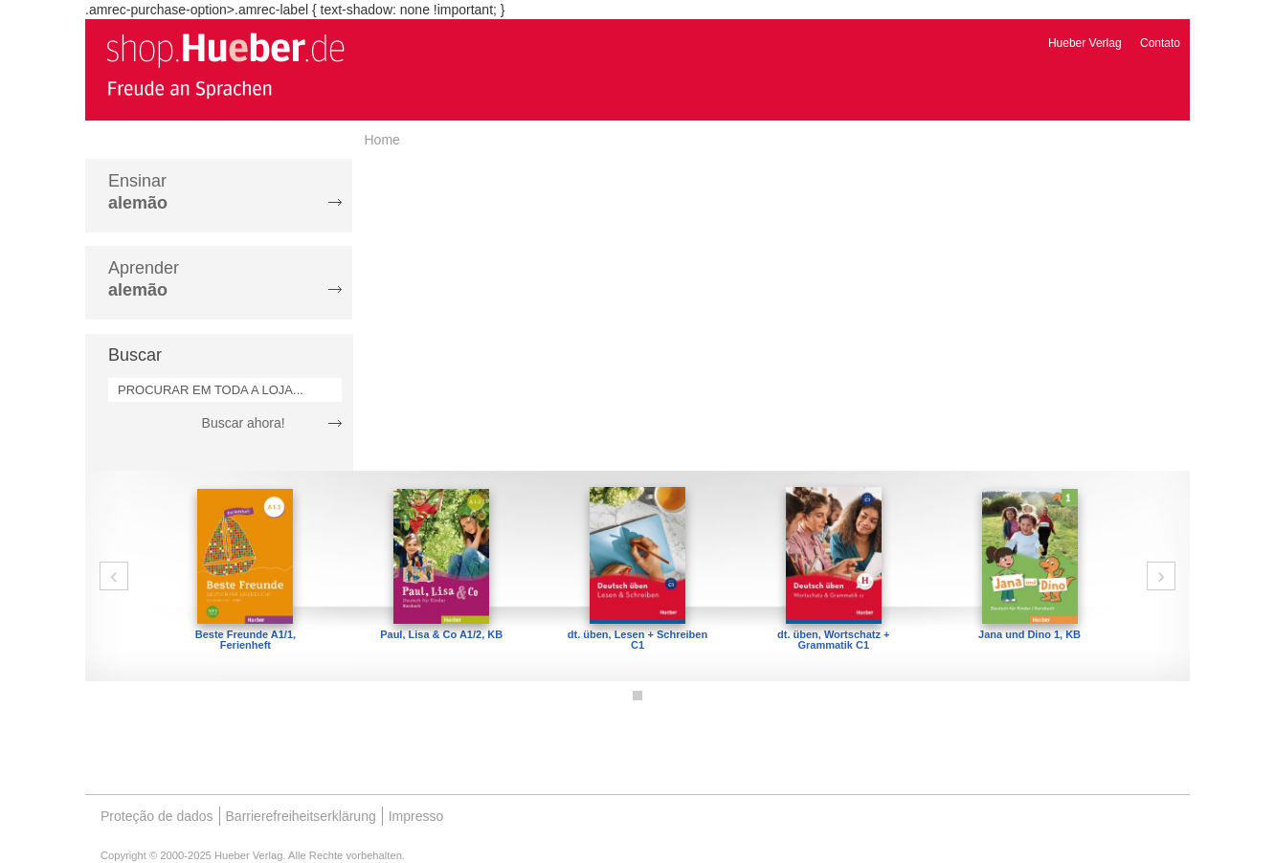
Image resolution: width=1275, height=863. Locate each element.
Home (382, 139)
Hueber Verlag (1085, 43)
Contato (1160, 43)
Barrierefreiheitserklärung (301, 816)
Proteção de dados (157, 816)
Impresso (416, 816)
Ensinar (138, 191)
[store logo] (225, 65)
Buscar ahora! (243, 423)
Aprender (143, 278)
